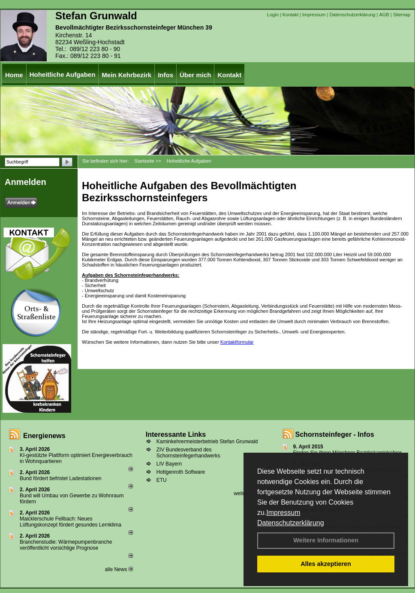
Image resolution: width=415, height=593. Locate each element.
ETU (161, 480)
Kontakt (290, 14)
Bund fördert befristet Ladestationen (61, 478)
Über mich (195, 75)
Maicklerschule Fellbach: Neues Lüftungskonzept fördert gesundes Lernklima (70, 522)
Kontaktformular (237, 342)
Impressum (283, 512)
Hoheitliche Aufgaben (63, 74)
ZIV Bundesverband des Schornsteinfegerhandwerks (188, 453)
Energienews (44, 435)
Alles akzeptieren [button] (326, 563)
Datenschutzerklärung (290, 522)
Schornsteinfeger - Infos (334, 434)
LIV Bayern (169, 464)
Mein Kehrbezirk (126, 75)
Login (273, 14)
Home (14, 75)
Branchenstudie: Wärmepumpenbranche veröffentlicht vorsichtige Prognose (66, 545)
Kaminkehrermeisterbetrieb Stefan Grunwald (207, 442)
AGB (384, 14)
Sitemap (401, 14)
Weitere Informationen (325, 540)
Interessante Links (176, 434)
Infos (165, 75)
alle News (118, 569)
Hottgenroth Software (180, 472)
